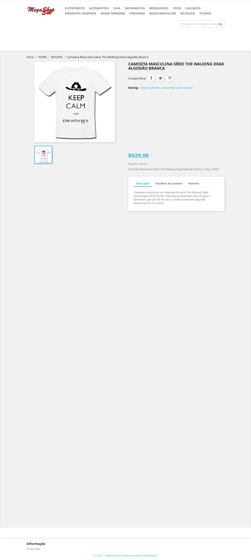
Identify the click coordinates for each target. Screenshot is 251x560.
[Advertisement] (125, 41)
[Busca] (202, 24)
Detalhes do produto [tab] (168, 183)
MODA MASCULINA (162, 13)
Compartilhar (151, 78)
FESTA (177, 8)
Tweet (160, 78)
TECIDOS (205, 13)
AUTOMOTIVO (99, 8)
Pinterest (169, 78)
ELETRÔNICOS (75, 8)
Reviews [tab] (193, 183)
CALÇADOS (193, 8)
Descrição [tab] (142, 183)
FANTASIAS (137, 13)
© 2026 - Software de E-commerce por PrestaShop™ (125, 555)
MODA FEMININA (113, 13)
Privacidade (33, 549)
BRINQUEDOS (159, 8)
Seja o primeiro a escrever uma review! (166, 87)
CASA (116, 8)
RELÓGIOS (187, 13)
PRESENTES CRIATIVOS (80, 13)
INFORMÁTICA (135, 8)
